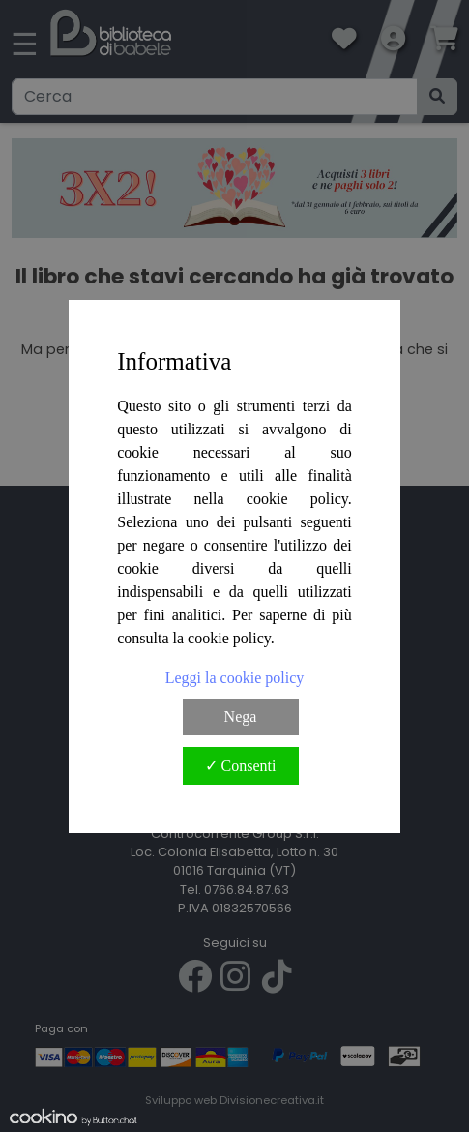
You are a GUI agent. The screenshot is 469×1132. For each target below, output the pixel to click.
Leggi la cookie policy (235, 678)
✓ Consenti (241, 766)
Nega (240, 716)
